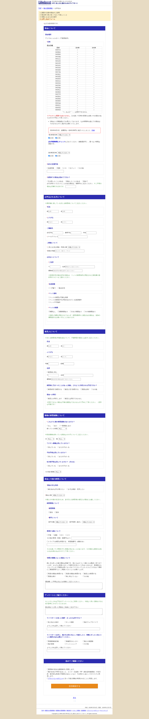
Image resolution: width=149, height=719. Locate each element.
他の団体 (50, 644)
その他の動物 (53, 472)
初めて (85, 181)
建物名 (65, 270)
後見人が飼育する (89, 573)
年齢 (52, 363)
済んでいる (51, 447)
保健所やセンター (71, 641)
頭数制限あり (63, 311)
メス (67, 535)
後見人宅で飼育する (71, 389)
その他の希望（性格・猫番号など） (74, 538)
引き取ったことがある (55, 181)
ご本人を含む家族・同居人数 (63, 247)
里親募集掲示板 (53, 641)
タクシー (72, 168)
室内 (50, 512)
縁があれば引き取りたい (56, 489)
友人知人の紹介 (53, 622)
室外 (57, 512)
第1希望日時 (59, 135)
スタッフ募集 (76, 710)
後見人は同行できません (73, 398)
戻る (74, 698)
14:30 (57, 138)
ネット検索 (69, 622)
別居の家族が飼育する (73, 573)
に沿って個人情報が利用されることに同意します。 (72, 678)
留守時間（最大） (82, 522)
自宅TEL (55, 232)
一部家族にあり (65, 426)
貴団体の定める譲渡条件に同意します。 (61, 669)
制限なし (52, 311)
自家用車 (50, 168)
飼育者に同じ (52, 372)
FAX (89, 232)
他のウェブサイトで (90, 622)
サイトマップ (104, 710)
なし (49, 426)
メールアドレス (67, 236)
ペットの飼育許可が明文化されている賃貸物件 (65, 300)
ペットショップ (71, 644)
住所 (78, 266)
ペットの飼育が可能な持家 (58, 297)
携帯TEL (73, 232)
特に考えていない (71, 576)
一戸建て (52, 288)
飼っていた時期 (57, 428)
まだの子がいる (63, 447)
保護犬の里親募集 (50, 710)
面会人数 (55, 495)
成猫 (55, 535)
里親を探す (85, 389)
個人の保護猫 (88, 641)
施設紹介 (69, 710)
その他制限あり (90, 311)
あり (55, 426)
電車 (58, 168)
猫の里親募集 (48, 8)
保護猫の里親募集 (61, 710)
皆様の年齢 (65, 251)
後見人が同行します (54, 398)
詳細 (93, 130)
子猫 (49, 535)
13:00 (50, 138)
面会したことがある (72, 181)
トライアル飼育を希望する (56, 541)
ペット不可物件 (54, 302)
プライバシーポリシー (55, 678)
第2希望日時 (59, 152)
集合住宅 (61, 288)
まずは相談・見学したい (76, 489)
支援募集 (83, 710)
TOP (40, 8)
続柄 (67, 363)
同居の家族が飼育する (55, 573)
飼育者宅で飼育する (54, 389)
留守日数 (58, 522)
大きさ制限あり (76, 311)
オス (61, 535)
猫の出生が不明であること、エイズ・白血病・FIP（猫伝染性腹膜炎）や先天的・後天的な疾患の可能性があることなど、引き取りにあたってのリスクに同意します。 (74, 674)
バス (64, 168)
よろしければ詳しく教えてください (73, 627)
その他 (81, 168)
